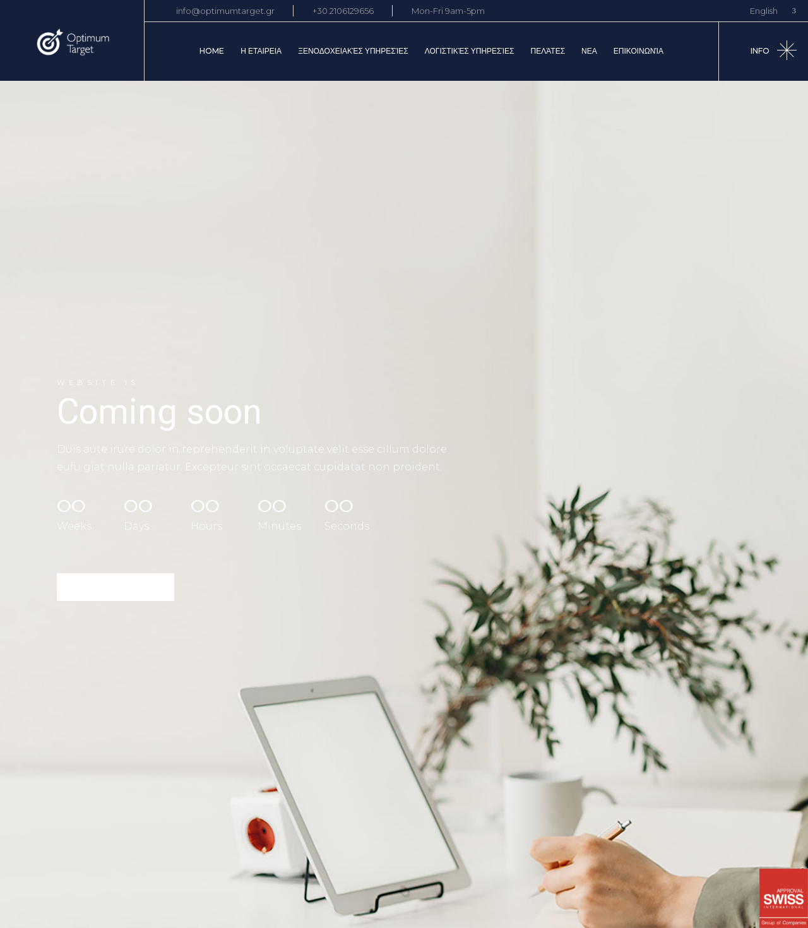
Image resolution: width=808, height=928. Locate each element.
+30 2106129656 (343, 11)
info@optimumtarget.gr (225, 11)
